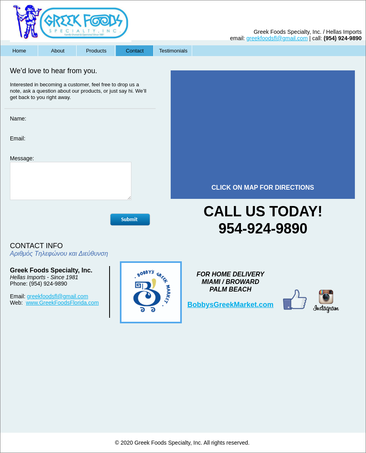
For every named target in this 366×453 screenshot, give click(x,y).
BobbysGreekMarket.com (230, 305)
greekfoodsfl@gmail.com (57, 296)
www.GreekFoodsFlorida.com (62, 302)
